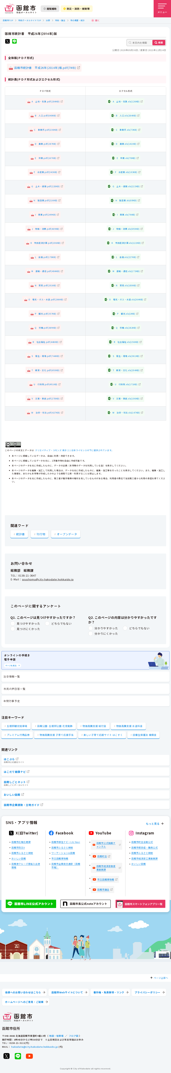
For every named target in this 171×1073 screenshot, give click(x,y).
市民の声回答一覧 (14, 689)
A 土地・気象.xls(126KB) (126, 101)
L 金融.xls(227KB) (126, 257)
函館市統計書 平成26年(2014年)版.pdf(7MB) (45, 68)
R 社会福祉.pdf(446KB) (46, 341)
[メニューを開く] (162, 8)
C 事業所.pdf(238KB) (46, 129)
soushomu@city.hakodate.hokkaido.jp (48, 579)
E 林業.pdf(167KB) (45, 158)
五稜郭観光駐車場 (17, 726)
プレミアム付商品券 (18, 735)
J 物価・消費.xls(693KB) (126, 228)
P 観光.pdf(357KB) (45, 313)
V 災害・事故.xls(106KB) (126, 398)
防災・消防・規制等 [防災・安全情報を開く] (76, 8)
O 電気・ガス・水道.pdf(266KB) (45, 299)
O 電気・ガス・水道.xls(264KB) (126, 299)
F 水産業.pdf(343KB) (45, 172)
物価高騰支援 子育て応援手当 (57, 735)
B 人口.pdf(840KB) (45, 115)
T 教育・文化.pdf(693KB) (45, 370)
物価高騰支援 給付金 (94, 726)
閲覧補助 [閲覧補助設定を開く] (49, 8)
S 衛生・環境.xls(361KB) (126, 355)
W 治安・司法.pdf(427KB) (45, 412)
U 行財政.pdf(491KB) (45, 384)
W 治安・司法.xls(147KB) (126, 412)
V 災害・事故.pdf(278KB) (45, 398)
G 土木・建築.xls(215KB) (126, 186)
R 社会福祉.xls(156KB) (126, 341)
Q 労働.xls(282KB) (126, 327)
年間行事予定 (11, 701)
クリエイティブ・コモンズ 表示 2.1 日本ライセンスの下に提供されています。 (74, 450)
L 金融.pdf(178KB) (45, 257)
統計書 (20, 534)
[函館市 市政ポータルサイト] (20, 8)
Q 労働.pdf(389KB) (45, 327)
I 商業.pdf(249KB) (45, 214)
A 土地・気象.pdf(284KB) (45, 101)
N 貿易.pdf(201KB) (45, 285)
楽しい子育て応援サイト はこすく (103, 735)
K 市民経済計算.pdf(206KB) (46, 242)
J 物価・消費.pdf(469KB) (45, 228)
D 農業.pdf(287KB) (45, 143)
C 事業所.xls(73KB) (126, 129)
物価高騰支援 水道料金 (129, 726)
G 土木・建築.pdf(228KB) (45, 186)
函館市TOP (8, 20)
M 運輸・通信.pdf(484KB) (45, 271)
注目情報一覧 (11, 676)
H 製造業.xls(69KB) (126, 200)
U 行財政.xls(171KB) (126, 384)
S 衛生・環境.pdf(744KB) (45, 355)
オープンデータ (67, 534)
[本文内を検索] (146, 42)
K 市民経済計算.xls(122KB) (126, 242)
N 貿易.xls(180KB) (126, 285)
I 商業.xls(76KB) (126, 214)
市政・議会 (60, 20)
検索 (160, 42)
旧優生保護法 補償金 (144, 735)
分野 (48, 20)
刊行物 (40, 534)
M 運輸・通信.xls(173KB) (126, 271)
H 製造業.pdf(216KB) (45, 200)
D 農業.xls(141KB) (126, 143)
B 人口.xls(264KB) (126, 115)
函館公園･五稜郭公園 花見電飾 (55, 726)
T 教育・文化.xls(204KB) (126, 370)
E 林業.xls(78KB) (126, 158)
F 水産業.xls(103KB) (126, 172)
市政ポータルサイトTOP (29, 20)
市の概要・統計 (77, 20)
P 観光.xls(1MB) (126, 313)
